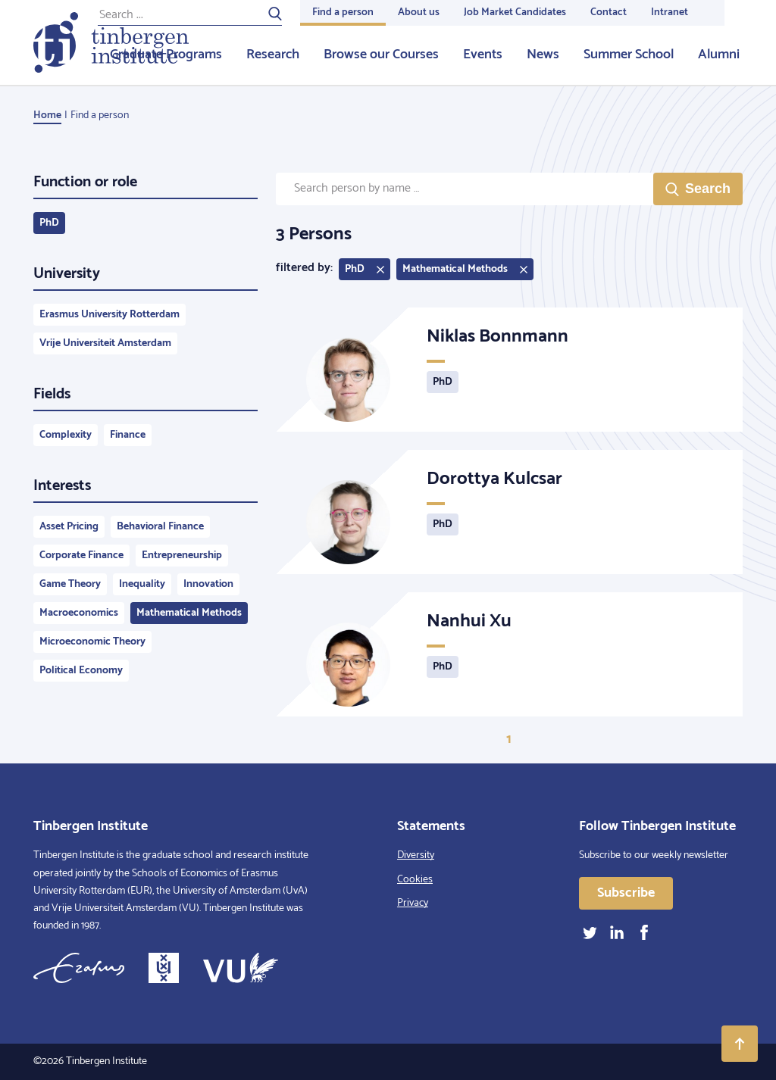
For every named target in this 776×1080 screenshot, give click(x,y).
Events (482, 54)
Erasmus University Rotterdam (109, 314)
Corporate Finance (81, 555)
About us (419, 12)
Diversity (415, 855)
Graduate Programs (166, 54)
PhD (49, 223)
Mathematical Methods (189, 613)
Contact (608, 12)
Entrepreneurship (182, 555)
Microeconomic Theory (92, 642)
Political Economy (81, 670)
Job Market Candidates (515, 12)
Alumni (719, 54)
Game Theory (70, 584)
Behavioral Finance (160, 526)
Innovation (208, 584)
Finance (128, 435)
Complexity (65, 435)
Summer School (629, 54)
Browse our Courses (381, 54)
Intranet (669, 12)
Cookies (415, 879)
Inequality (142, 584)
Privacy (412, 903)
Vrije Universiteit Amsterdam (105, 343)
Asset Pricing (69, 526)
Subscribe (626, 893)
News (543, 54)
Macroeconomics (78, 613)
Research (272, 54)
